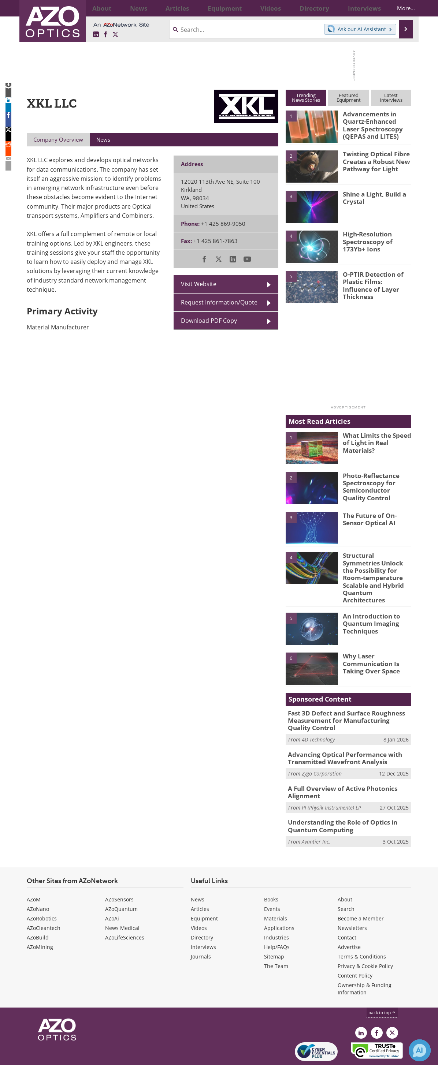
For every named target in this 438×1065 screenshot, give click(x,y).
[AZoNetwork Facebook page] (105, 35)
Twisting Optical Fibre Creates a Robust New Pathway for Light (373, 160)
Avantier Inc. (316, 814)
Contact (347, 910)
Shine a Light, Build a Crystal (372, 197)
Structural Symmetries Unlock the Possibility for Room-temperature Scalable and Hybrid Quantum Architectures (376, 568)
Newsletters (352, 900)
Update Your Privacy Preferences (82, 1055)
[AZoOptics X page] (115, 35)
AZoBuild (38, 910)
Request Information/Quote (219, 302)
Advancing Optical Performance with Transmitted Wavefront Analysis (339, 736)
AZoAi (112, 891)
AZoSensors (119, 872)
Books (271, 872)
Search (346, 881)
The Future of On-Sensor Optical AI (376, 519)
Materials (275, 891)
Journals (201, 929)
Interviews (203, 919)
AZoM (34, 872)
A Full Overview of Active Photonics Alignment (337, 768)
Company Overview (58, 139)
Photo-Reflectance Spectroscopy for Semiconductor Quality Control (375, 485)
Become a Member (361, 891)
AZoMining (40, 919)
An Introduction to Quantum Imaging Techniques (368, 603)
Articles (200, 881)
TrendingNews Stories (306, 97)
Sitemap (274, 929)
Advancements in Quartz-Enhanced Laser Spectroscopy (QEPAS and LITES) (375, 123)
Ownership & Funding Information (364, 961)
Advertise (349, 919)
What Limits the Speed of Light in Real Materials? (374, 441)
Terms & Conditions (362, 929)
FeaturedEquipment (349, 97)
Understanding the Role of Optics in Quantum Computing (337, 800)
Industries (276, 910)
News (197, 872)
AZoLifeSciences (124, 910)
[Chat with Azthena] (420, 1050)
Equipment (204, 891)
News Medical (122, 900)
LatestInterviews (391, 97)
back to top (382, 985)
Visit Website (198, 284)
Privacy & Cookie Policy (365, 938)
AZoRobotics (42, 891)
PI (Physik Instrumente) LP (331, 782)
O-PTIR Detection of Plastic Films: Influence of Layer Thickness (374, 280)
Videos (199, 900)
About (345, 872)
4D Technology (318, 717)
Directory (202, 910)
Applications (279, 900)
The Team (276, 938)
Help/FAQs (277, 919)
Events (272, 881)
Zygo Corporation (322, 750)
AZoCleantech (43, 900)
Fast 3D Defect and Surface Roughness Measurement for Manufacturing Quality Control (344, 700)
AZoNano (38, 881)
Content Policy (355, 948)
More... (399, 8)
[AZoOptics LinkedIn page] (96, 35)
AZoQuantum (121, 881)
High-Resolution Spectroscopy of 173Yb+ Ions (365, 240)
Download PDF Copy (209, 321)
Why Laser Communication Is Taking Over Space (368, 643)
